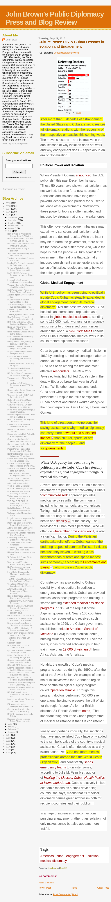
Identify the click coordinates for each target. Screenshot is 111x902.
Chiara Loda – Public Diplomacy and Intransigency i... (21, 391)
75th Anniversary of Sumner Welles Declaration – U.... (19, 306)
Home (74, 887)
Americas (47, 856)
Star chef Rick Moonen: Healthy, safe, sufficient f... (21, 469)
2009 (8, 749)
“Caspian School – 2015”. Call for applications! (20, 396)
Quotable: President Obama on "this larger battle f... (20, 651)
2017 (8, 209)
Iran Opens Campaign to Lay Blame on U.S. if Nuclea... (19, 619)
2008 (8, 752)
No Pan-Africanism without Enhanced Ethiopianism (19, 568)
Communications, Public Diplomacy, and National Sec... (19, 358)
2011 (8, 743)
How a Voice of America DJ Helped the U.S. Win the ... (20, 235)
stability (61, 521)
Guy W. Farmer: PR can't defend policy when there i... (20, 318)
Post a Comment (46, 883)
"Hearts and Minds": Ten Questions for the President (20, 585)
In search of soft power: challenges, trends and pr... (20, 281)
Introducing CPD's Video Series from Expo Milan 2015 (21, 548)
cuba (59, 856)
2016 (8, 211)
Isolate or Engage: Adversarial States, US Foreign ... (20, 607)
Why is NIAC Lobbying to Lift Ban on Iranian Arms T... (19, 629)
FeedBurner (25, 177)
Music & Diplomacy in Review (20, 489)
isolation (93, 856)
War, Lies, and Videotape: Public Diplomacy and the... (20, 563)
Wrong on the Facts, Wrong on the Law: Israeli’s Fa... (20, 343)
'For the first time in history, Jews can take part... (19, 369)
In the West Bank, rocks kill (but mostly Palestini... (21, 411)
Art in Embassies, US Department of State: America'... (17, 591)
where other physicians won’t (73, 531)
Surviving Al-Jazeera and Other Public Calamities (20, 688)
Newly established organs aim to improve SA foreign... (20, 455)
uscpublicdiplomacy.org (66, 52)
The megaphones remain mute (20, 314)
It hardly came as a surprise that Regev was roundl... (21, 519)
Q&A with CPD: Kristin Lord (19, 665)
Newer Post (45, 887)
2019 (8, 203)
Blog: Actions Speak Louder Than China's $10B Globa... (20, 624)
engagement (75, 856)
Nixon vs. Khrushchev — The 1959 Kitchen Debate (20, 328)
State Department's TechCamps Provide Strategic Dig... (21, 673)
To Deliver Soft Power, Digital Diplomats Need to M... (19, 558)
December (13, 217)
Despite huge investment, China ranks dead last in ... (21, 416)
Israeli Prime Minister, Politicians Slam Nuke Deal (21, 534)
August (11, 228)
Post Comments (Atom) (65, 894)
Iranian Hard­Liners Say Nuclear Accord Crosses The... (21, 460)
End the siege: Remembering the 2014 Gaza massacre (20, 669)
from (79, 113)
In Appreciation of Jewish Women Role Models (18, 301)
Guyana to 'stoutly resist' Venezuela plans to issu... (19, 440)
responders (61, 371)
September (13, 225)
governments (54, 448)
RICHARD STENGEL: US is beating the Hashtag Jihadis (20, 323)
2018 (8, 206)
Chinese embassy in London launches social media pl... (20, 661)
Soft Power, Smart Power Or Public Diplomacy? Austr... (20, 291)
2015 (8, 214)
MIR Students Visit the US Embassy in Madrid (18, 492)
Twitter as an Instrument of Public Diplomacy (18, 497)
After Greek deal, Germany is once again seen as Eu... (20, 529)
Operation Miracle (62, 690)
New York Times (80, 331)
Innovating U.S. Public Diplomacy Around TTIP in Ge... (20, 385)
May (10, 727)
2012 (8, 741)
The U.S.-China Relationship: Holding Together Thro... (20, 580)
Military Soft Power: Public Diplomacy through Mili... (19, 656)
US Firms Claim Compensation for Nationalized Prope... (20, 374)
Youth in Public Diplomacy (18, 486)
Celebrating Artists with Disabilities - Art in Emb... (19, 538)
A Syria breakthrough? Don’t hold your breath (19, 352)
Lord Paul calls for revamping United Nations (20, 338)
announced (84, 175)
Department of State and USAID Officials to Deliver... (21, 244)
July (10, 231)
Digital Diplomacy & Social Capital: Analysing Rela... (19, 509)
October (12, 223)
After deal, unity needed (17, 483)
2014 (8, 735)
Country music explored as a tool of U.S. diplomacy (19, 710)
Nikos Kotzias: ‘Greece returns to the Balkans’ (20, 333)
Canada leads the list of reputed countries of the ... (21, 445)
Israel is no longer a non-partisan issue (18, 611)
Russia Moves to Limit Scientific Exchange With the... (21, 435)
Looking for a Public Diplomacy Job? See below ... (20, 700)
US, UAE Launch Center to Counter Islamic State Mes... (21, 678)
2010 (8, 746)
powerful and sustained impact (68, 435)
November (13, 220)
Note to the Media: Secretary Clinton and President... (19, 597)
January (12, 732)
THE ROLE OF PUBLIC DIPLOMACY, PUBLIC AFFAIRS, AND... (18, 503)
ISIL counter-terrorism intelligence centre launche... (21, 705)
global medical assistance (72, 317)
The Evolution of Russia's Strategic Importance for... (19, 474)
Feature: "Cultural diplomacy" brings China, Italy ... (20, 347)
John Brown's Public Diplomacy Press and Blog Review (55, 18)
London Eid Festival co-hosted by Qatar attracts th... (20, 264)
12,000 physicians (76, 649)
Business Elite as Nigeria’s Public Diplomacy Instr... (19, 720)
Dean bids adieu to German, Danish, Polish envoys (19, 524)
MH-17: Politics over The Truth (20, 615)
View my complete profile (15, 143)
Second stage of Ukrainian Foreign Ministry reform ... (19, 479)
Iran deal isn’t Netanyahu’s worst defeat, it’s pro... (18, 425)
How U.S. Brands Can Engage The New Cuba (20, 420)
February (12, 729)
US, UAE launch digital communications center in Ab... (19, 694)
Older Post (103, 887)
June (10, 724)
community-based (54, 495)
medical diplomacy (53, 861)
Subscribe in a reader (13, 189)
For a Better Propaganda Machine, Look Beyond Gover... (18, 574)
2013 (8, 738)
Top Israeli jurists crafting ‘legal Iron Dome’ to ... (20, 254)
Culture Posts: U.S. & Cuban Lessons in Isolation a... (19, 401)
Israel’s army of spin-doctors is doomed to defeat (20, 634)
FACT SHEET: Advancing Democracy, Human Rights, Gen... (20, 275)
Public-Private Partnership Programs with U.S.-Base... (20, 450)
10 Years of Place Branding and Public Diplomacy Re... (21, 683)
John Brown (12, 39)
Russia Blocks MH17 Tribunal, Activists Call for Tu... (20, 240)
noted (86, 711)
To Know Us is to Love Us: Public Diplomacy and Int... (20, 269)
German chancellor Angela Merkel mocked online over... (21, 464)
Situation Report (14, 643)
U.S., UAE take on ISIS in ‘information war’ (18, 646)
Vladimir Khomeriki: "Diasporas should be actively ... (20, 286)
